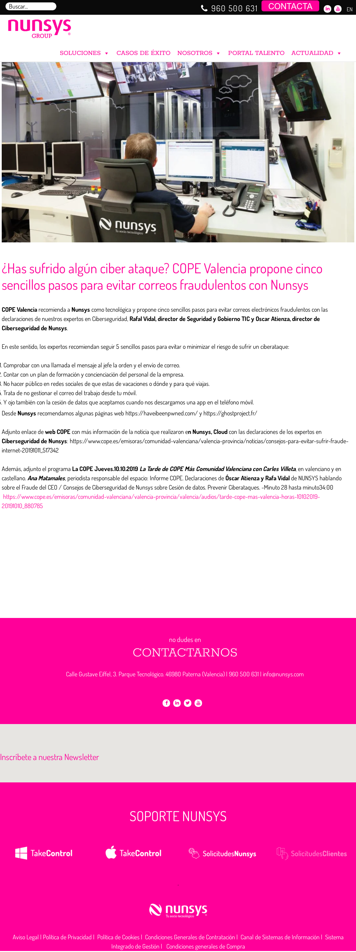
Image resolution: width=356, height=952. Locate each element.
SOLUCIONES (85, 51)
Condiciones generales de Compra (205, 946)
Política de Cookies (118, 937)
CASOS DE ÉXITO (143, 53)
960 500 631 (234, 8)
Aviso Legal (26, 937)
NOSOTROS (199, 51)
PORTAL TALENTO (256, 53)
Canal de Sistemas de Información (280, 937)
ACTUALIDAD (316, 51)
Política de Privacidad (67, 937)
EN (350, 9)
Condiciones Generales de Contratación (190, 937)
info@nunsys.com (283, 674)
